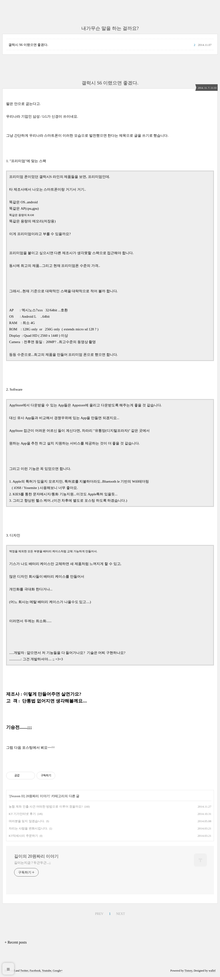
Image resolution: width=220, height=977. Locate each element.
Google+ (58, 970)
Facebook (35, 970)
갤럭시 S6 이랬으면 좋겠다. (28, 45)
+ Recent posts (15, 942)
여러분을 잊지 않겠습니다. (27, 821)
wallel (212, 970)
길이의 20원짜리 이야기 (36, 856)
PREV (99, 914)
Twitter (24, 970)
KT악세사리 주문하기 (23, 835)
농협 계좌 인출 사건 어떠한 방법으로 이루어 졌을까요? (46, 806)
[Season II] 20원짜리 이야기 (30, 796)
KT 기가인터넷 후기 (22, 814)
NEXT (120, 914)
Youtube (46, 970)
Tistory (188, 970)
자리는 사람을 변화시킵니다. (28, 828)
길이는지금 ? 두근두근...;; (32, 863)
